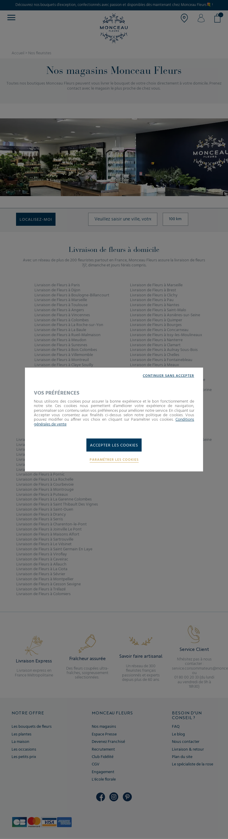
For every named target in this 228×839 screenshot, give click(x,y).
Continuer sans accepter (168, 376)
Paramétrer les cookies (114, 460)
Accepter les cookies (114, 445)
